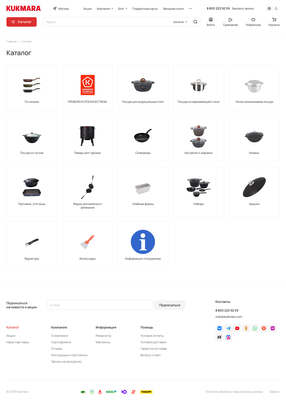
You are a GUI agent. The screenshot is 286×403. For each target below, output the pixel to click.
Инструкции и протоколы (69, 355)
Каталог (12, 327)
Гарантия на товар (153, 348)
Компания (59, 327)
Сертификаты (61, 342)
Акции (10, 336)
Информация (106, 327)
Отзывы (56, 348)
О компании (59, 336)
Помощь (146, 327)
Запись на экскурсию (66, 361)
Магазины (103, 342)
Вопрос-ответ (150, 355)
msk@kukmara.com (228, 317)
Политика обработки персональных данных (234, 392)
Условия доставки (153, 342)
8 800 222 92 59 (218, 8)
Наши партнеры (17, 342)
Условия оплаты (152, 336)
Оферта (274, 392)
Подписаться (169, 305)
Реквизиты (103, 336)
